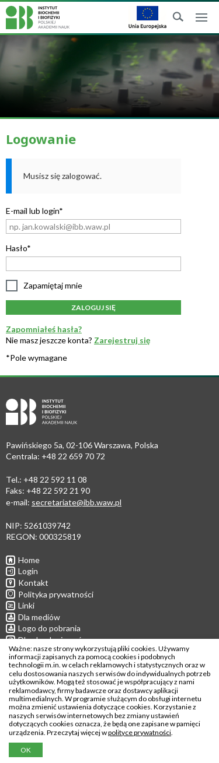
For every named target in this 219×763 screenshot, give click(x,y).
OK (25, 750)
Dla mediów (33, 617)
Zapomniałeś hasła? (44, 329)
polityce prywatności (139, 732)
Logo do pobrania (43, 628)
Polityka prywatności (49, 594)
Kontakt (27, 583)
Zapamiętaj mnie (52, 285)
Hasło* (18, 248)
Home (23, 560)
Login (22, 571)
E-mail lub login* (34, 211)
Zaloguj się (93, 307)
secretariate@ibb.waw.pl (76, 502)
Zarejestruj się (122, 340)
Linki (20, 605)
